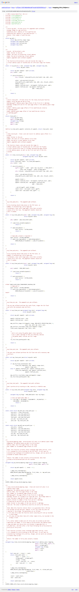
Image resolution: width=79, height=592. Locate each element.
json (76, 589)
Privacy (13, 589)
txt (72, 589)
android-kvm (6, 7)
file (33, 11)
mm (50, 7)
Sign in (75, 2)
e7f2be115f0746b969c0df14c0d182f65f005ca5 (31, 7)
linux (13, 7)
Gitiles (9, 589)
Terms (17, 589)
